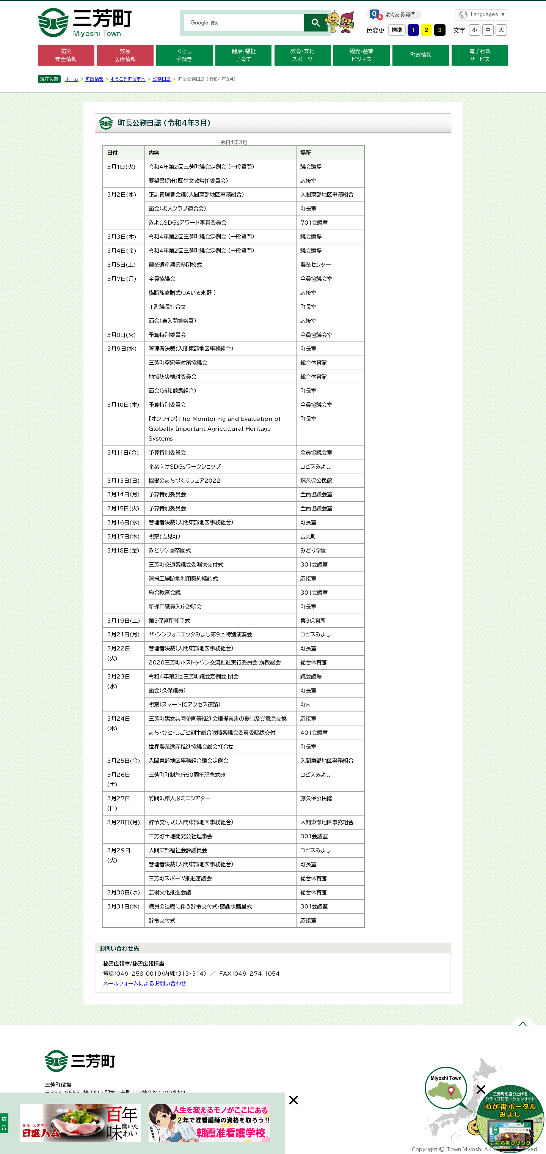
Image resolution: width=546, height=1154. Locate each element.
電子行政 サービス (480, 55)
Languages (484, 14)
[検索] (243, 22)
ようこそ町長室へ (128, 79)
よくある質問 (400, 14)
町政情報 (420, 55)
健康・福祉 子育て (244, 55)
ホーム (71, 79)
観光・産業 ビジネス (361, 55)
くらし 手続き (184, 55)
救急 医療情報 (125, 55)
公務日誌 (161, 79)
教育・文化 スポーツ (302, 55)
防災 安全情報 (66, 55)
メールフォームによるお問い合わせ (144, 983)
